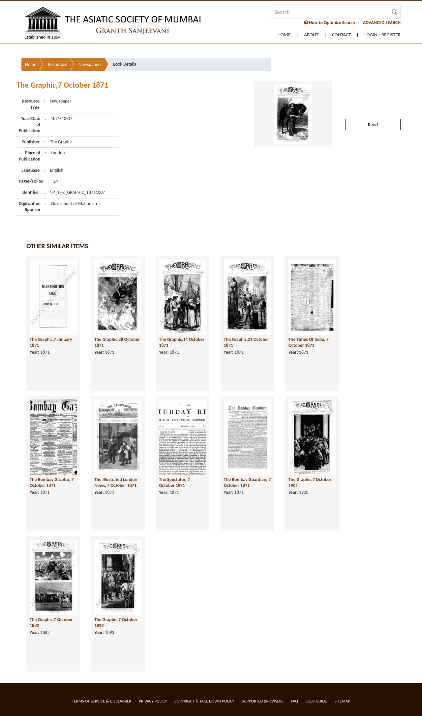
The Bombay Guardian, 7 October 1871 (247, 467)
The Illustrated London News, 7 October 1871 (115, 467)
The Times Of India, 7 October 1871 (308, 327)
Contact (341, 35)
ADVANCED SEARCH (382, 22)
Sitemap (342, 701)
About (311, 35)
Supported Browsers (263, 701)
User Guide (316, 701)
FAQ (294, 701)
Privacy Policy (153, 701)
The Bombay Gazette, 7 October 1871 (52, 467)
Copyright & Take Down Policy (204, 701)
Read (373, 87)
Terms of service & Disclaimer (101, 701)
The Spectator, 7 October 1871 (174, 467)
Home (284, 35)
